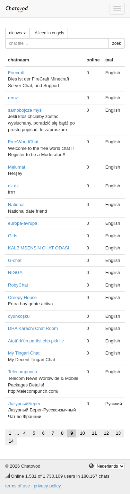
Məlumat (16, 167)
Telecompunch (22, 371)
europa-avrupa (22, 223)
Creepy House (22, 297)
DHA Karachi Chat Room (33, 328)
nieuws (17, 33)
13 (118, 433)
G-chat (14, 260)
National (16, 204)
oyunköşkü (18, 316)
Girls (12, 235)
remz (13, 97)
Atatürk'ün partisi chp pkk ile (36, 340)
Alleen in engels (49, 33)
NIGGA (15, 272)
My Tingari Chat (24, 353)
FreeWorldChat (23, 141)
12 (106, 433)
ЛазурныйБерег (24, 403)
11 (94, 433)
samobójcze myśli (26, 110)
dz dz (13, 185)
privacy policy (47, 485)
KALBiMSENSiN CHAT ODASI (38, 247)
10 (82, 433)
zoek (116, 43)
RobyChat (18, 285)
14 (11, 441)
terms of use (17, 485)
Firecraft (16, 72)
